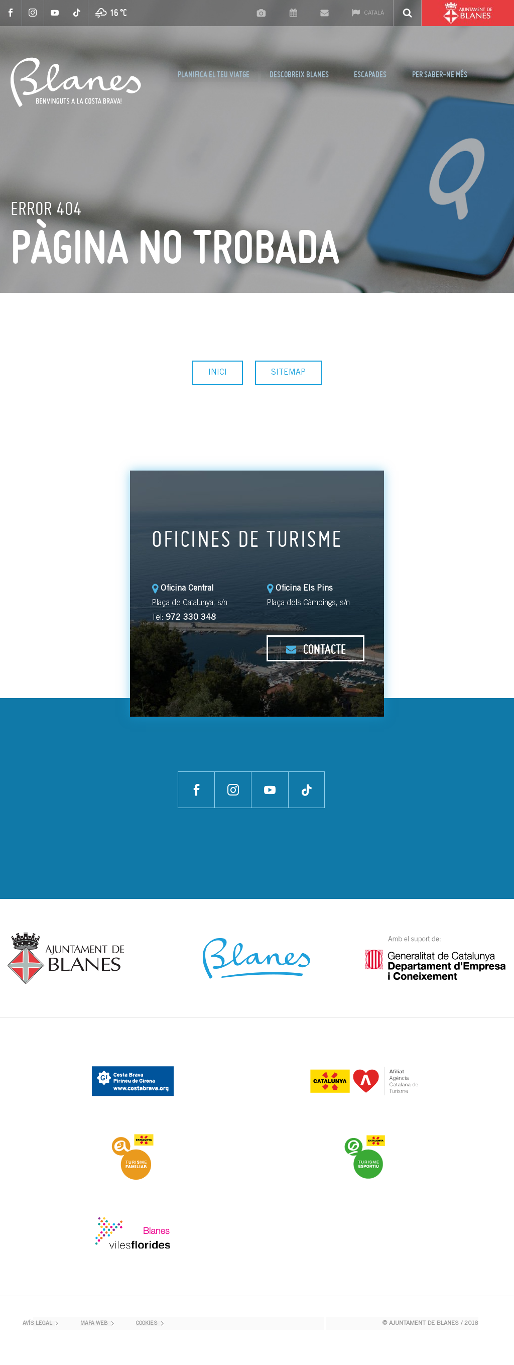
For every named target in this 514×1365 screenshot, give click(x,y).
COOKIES (147, 1323)
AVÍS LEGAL (37, 1323)
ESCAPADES (370, 74)
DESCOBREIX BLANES (299, 74)
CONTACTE (316, 648)
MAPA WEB (94, 1323)
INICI (217, 373)
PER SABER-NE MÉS (439, 74)
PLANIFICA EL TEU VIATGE (213, 74)
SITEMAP (288, 373)
